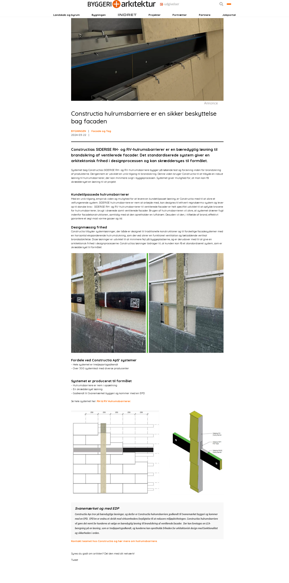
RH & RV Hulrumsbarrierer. (114, 415)
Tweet (74, 574)
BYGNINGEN (78, 145)
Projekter (155, 25)
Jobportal (229, 25)
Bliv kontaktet (221, 15)
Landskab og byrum (66, 25)
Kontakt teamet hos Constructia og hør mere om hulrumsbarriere (114, 555)
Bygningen (99, 25)
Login (61, 15)
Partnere (204, 25)
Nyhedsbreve (92, 15)
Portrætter (179, 25)
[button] (205, 15)
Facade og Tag (101, 145)
